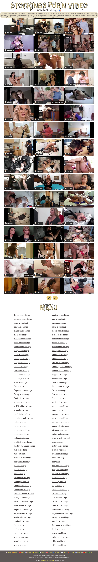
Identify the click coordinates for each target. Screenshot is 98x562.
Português (72, 552)
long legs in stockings (23, 442)
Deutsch (16, 552)
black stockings (20, 335)
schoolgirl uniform (21, 481)
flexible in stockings (60, 394)
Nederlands (57, 552)
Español (36, 552)
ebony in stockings (59, 378)
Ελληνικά (79, 552)
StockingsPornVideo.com (47, 560)
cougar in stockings (22, 362)
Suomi (64, 552)
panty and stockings (22, 462)
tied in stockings (20, 529)
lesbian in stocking (21, 438)
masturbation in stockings (24, 446)
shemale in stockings (60, 489)
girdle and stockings (60, 402)
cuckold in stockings (60, 362)
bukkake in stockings (60, 347)
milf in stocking (20, 450)
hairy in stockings (59, 410)
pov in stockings (20, 470)
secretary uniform (59, 481)
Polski (22, 552)
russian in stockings (22, 477)
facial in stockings (59, 382)
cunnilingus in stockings (62, 366)
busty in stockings (21, 351)
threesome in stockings (61, 525)
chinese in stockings (60, 354)
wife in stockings (59, 545)
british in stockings (59, 343)
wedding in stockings (22, 541)
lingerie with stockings (61, 438)
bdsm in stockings (59, 327)
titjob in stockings (59, 529)
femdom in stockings (60, 386)
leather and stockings (60, 434)
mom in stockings (59, 450)
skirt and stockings (59, 497)
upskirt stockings (59, 533)
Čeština (50, 552)
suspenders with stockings (62, 513)
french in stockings (59, 398)
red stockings (19, 473)
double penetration (21, 378)
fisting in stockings (21, 394)
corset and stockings (60, 358)
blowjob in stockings (22, 339)
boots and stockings (22, 343)
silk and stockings (59, 493)
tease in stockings (59, 521)
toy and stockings (21, 533)
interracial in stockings (61, 422)
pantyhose (56, 462)
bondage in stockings (60, 339)
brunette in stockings (22, 347)
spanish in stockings (60, 501)
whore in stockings (21, 545)
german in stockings (22, 402)
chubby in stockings (22, 358)
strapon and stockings (60, 509)
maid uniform (57, 442)
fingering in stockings (23, 390)
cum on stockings (21, 366)
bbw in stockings (21, 327)
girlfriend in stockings (23, 406)
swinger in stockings (60, 517)
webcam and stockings (61, 537)
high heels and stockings (24, 418)
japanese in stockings (60, 426)
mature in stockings (60, 446)
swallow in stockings (22, 517)
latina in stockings (21, 434)
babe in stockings (59, 323)
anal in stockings (58, 319)
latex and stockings (59, 430)
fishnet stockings (59, 390)
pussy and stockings (60, 470)
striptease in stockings (23, 513)
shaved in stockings (22, 489)
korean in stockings (22, 430)
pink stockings (20, 466)
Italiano (43, 552)
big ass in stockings (22, 331)
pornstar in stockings (60, 466)
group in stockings (21, 410)
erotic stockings (20, 382)
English (9, 552)
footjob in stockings (22, 398)
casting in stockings (60, 351)
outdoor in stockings (22, 458)
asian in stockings (21, 323)
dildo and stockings (22, 374)
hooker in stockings (60, 418)
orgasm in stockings (60, 454)
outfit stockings (58, 458)
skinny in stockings (22, 497)
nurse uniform (19, 454)
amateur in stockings (60, 315)
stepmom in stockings (23, 509)
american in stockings (23, 319)
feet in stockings (20, 386)
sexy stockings (58, 485)
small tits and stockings (23, 501)
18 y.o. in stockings (22, 315)
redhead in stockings (60, 473)
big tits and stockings (60, 331)
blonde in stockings (60, 335)
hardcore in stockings (60, 414)
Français (29, 552)
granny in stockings (60, 406)
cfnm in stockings (21, 354)
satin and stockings (59, 477)
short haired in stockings (24, 493)
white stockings (58, 541)
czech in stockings (21, 370)
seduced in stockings (22, 485)
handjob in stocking (22, 414)
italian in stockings (21, 426)
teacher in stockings (22, 521)
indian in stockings (21, 422)
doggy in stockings (59, 374)
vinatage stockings (21, 537)
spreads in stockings (60, 505)
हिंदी (91, 552)
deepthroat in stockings (61, 370)
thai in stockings (20, 525)
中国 (86, 552)
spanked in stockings (22, 505)
